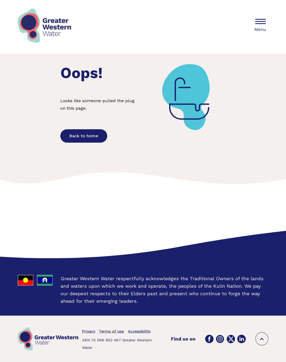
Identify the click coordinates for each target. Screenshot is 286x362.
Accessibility (139, 331)
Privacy (88, 331)
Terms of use (111, 331)
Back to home (83, 135)
